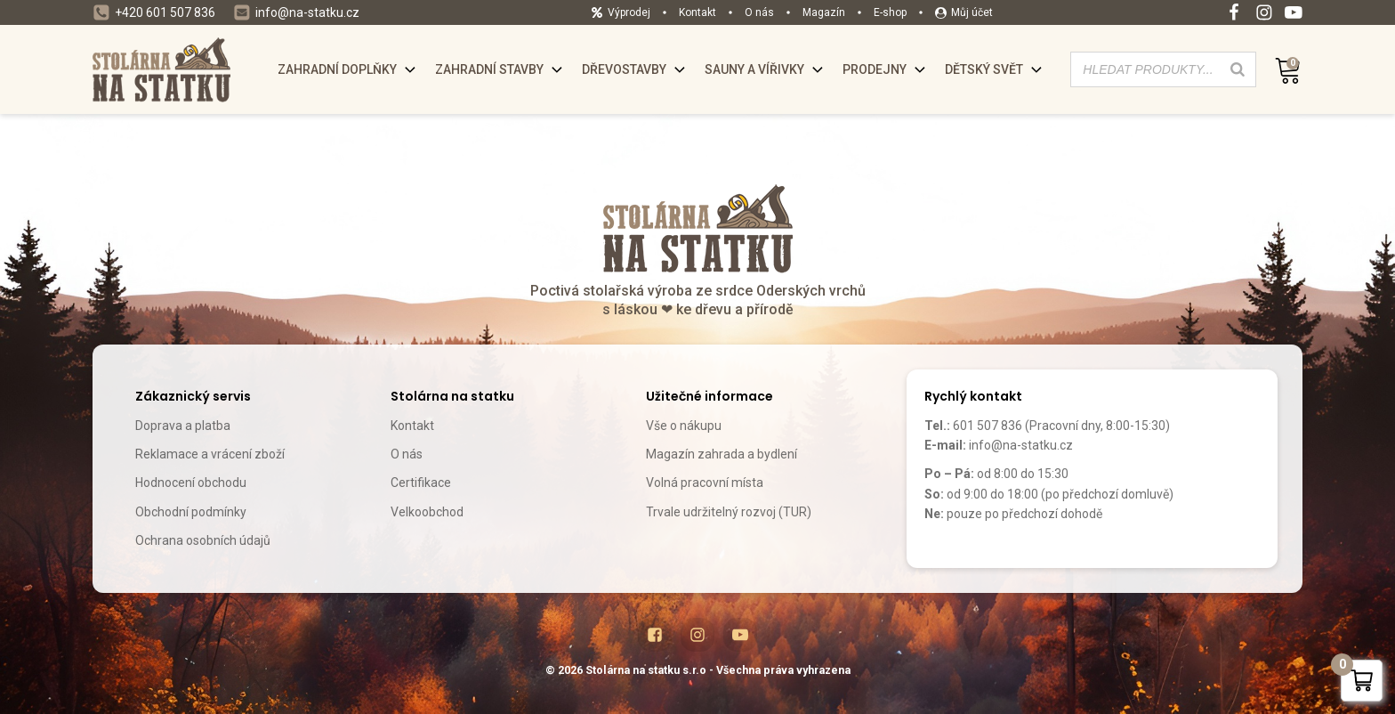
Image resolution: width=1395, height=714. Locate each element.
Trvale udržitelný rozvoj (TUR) (728, 512)
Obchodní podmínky (190, 512)
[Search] (1237, 69)
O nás (407, 454)
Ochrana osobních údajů (202, 540)
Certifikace (421, 482)
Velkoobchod (427, 512)
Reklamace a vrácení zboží (210, 454)
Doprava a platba (182, 425)
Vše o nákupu (684, 425)
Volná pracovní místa (704, 482)
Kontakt (412, 425)
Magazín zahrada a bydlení (721, 454)
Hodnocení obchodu (190, 482)
